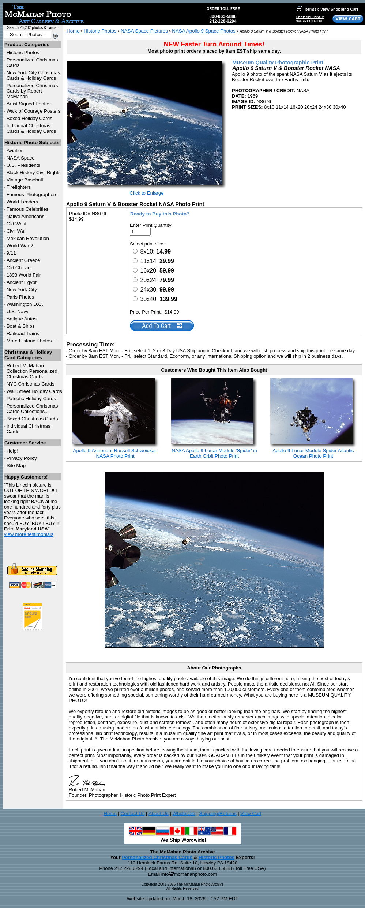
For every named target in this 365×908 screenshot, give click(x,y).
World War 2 (20, 245)
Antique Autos (22, 319)
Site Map (16, 465)
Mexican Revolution (28, 238)
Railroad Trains (23, 333)
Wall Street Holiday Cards (34, 391)
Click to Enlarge (146, 193)
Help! (12, 451)
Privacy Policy (22, 458)
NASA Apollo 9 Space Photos (203, 31)
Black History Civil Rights (34, 172)
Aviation (15, 150)
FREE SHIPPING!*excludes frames (310, 18)
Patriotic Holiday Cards (31, 398)
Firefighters (19, 187)
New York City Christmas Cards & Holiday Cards (33, 75)
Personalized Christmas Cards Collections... (32, 408)
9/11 (11, 253)
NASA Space (21, 158)
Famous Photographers (32, 194)
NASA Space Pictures (144, 31)
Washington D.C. (25, 304)
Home (73, 31)
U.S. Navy (18, 311)
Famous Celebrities (28, 209)
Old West (17, 223)
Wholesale (183, 813)
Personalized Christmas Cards (157, 857)
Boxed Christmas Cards (32, 418)
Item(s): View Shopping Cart (327, 9)
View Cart (250, 813)
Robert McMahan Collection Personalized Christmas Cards (32, 371)
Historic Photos (23, 52)
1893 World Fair (24, 275)
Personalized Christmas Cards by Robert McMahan (32, 91)
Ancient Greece (23, 260)
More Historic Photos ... (32, 341)
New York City (22, 289)
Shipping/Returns (217, 813)
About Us (158, 813)
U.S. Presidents (24, 165)
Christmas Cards (30, 384)
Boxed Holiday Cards (29, 118)
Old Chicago (20, 267)
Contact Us (132, 813)
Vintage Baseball (25, 180)
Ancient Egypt (22, 282)
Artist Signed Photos (29, 103)
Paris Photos (20, 297)
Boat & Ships (21, 326)
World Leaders (22, 202)
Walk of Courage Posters (34, 111)
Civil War (16, 231)
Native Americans (26, 216)
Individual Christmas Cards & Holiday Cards (31, 128)
